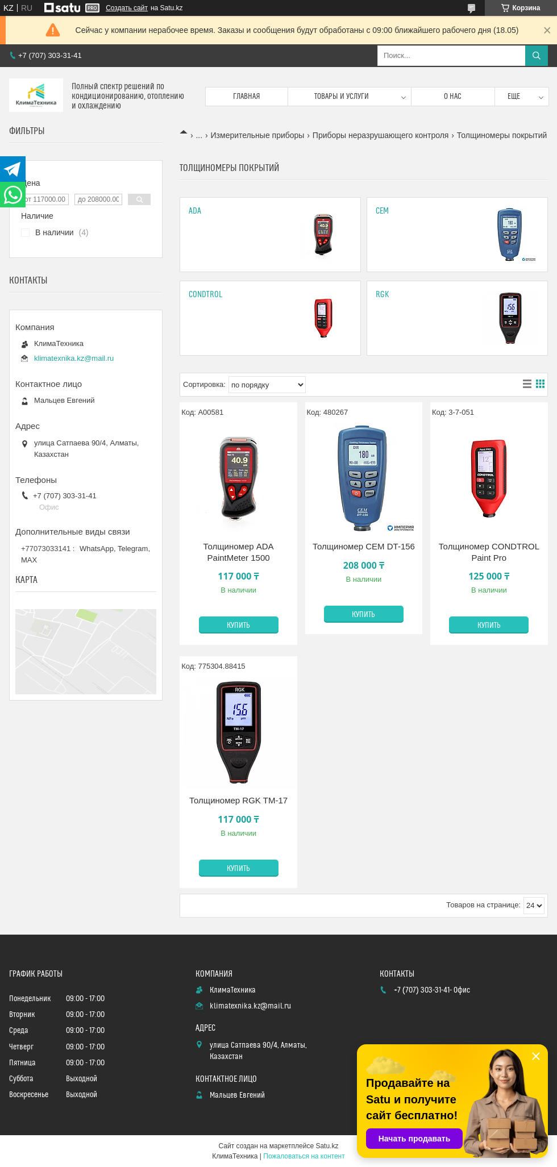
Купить (238, 625)
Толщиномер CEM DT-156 (364, 546)
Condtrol (205, 294)
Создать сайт (127, 8)
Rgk (382, 294)
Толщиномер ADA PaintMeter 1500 (238, 551)
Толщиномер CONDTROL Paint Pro (489, 551)
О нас (453, 96)
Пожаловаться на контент (303, 1156)
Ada (195, 211)
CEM (382, 211)
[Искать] (536, 55)
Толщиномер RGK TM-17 (238, 800)
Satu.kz (326, 1146)
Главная (246, 96)
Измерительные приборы (258, 135)
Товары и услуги (341, 96)
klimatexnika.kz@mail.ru (74, 358)
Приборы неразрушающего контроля (381, 135)
